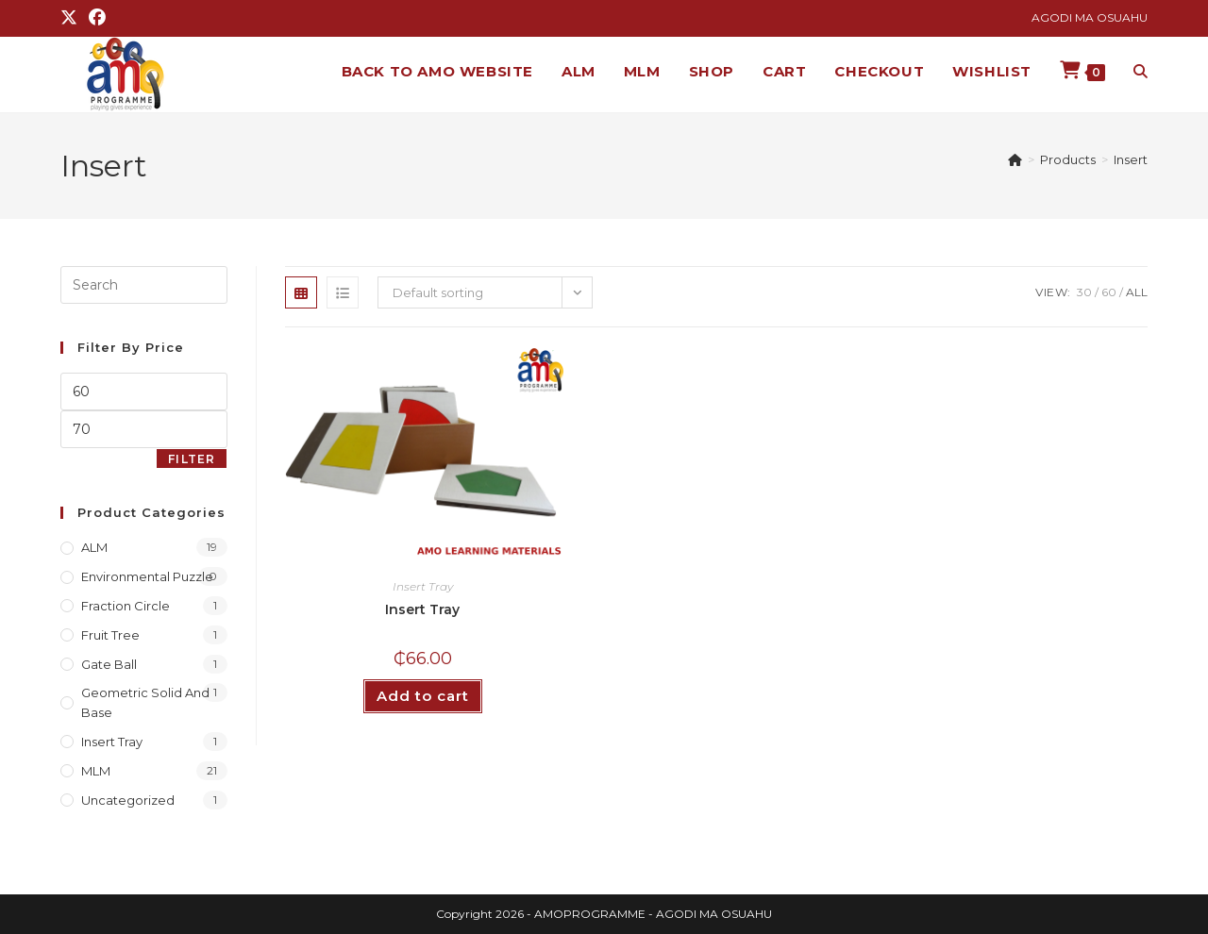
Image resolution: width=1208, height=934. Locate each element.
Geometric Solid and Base (145, 702)
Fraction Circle (125, 605)
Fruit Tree (110, 634)
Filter (191, 459)
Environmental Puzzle (147, 576)
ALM (94, 547)
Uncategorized (128, 800)
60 (1108, 292)
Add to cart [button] (423, 696)
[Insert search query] (143, 285)
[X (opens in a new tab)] (71, 17)
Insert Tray (423, 586)
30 (1084, 292)
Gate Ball (109, 664)
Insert (1131, 159)
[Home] (1015, 159)
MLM (95, 770)
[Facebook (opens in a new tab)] (97, 17)
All (1137, 292)
